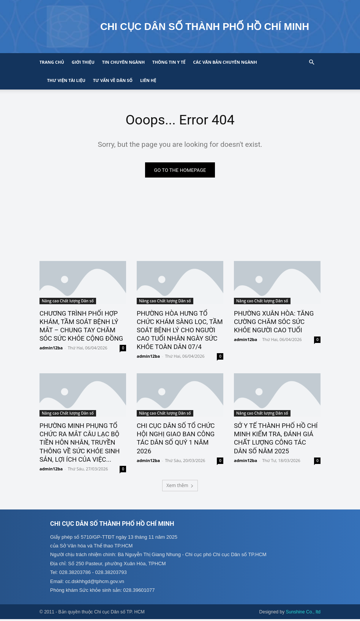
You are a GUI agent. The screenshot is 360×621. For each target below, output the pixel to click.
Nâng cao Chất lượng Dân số (68, 302)
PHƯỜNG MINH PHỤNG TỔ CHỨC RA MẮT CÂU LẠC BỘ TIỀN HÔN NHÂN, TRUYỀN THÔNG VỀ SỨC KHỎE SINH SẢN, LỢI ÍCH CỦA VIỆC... (79, 443)
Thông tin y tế (168, 62)
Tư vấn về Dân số (113, 80)
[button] (311, 62)
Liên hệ (148, 80)
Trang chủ (51, 62)
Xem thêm (179, 486)
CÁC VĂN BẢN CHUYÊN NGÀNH (225, 62)
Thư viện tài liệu (66, 80)
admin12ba (51, 349)
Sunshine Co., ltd (303, 613)
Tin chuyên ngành (123, 62)
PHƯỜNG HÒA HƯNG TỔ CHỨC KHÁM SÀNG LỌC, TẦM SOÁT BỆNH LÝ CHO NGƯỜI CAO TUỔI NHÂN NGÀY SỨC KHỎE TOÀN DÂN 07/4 (180, 331)
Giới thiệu (83, 62)
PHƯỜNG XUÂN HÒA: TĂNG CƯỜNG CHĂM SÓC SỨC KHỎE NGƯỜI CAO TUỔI (274, 323)
